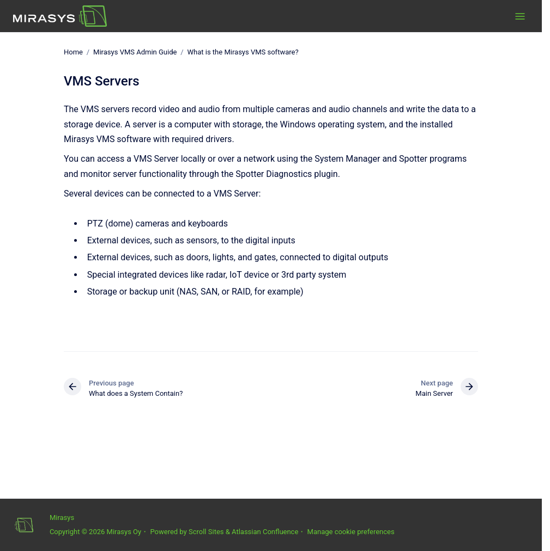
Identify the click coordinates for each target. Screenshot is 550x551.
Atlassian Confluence (265, 532)
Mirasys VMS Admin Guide (135, 52)
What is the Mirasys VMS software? (243, 52)
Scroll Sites (206, 532)
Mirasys (62, 517)
